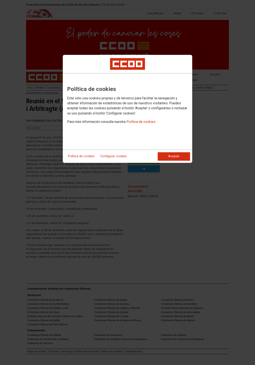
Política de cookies (141, 122)
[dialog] (127, 109)
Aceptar (173, 156)
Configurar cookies (113, 156)
